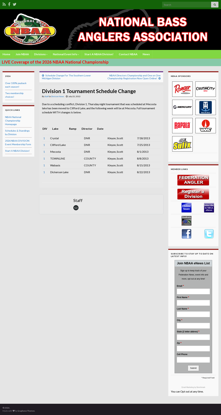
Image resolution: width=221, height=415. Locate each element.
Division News (57, 96)
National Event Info (66, 54)
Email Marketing (188, 387)
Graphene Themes (26, 411)
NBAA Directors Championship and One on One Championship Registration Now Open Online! (134, 77)
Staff (47, 96)
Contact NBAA (128, 54)
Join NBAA (22, 54)
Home (6, 54)
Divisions (41, 54)
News (146, 54)
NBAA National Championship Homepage (13, 121)
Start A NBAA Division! (98, 54)
